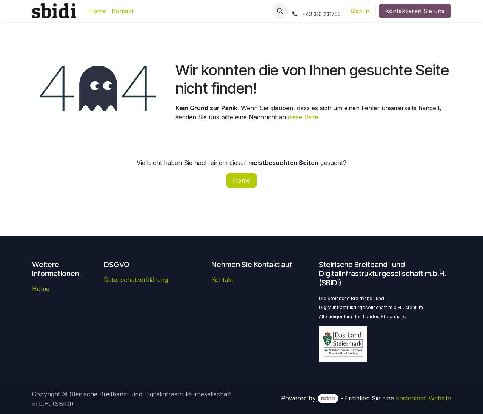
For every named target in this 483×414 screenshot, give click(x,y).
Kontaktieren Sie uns (415, 11)
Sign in (359, 11)
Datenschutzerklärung (136, 279)
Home (241, 180)
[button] (280, 11)
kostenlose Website (423, 398)
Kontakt (222, 279)
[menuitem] (97, 10)
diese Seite (303, 117)
